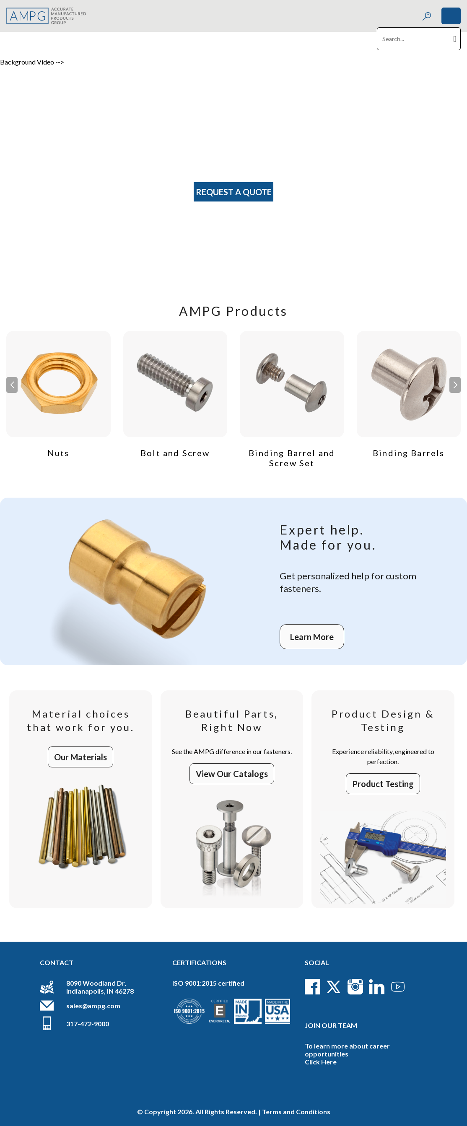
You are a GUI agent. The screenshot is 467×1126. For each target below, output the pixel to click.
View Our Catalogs (232, 774)
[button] (455, 385)
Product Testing (383, 784)
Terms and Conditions (296, 1112)
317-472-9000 (87, 1024)
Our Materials (80, 757)
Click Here (321, 1062)
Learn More (312, 637)
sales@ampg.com (93, 1006)
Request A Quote (234, 192)
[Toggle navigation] (451, 16)
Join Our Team (331, 1025)
